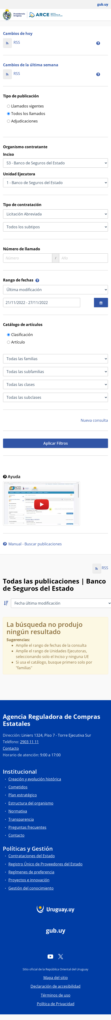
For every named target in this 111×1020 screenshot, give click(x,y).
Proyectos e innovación (28, 880)
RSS (11, 42)
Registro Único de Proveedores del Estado (45, 864)
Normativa (17, 811)
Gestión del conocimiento (31, 888)
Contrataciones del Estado (31, 855)
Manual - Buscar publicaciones (32, 544)
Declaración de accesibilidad (55, 986)
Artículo (16, 342)
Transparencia (21, 819)
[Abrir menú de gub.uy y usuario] (99, 4)
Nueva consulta (94, 420)
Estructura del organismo (30, 803)
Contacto (11, 748)
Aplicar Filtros (55, 443)
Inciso (8, 154)
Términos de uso (55, 995)
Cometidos (18, 787)
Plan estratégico (22, 795)
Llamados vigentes (25, 106)
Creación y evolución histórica (34, 779)
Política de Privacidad (55, 1003)
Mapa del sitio (55, 977)
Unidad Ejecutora (19, 174)
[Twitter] (60, 956)
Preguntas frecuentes (27, 827)
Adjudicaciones (22, 121)
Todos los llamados (26, 114)
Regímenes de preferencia (31, 872)
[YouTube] (50, 956)
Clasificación (20, 335)
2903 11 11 (29, 741)
